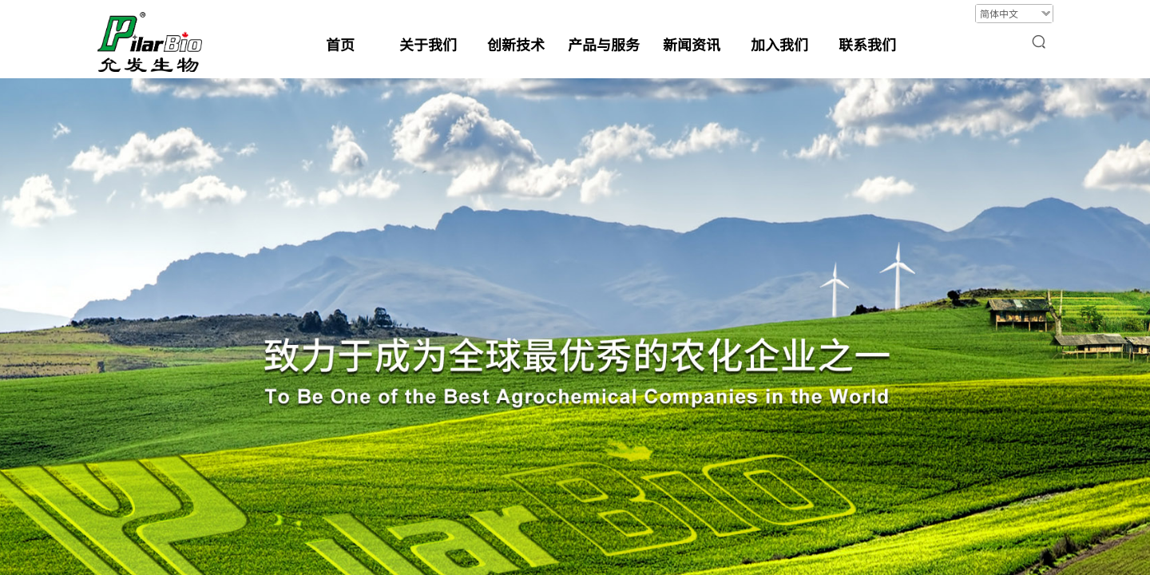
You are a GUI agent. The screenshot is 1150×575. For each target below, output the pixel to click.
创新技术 (516, 44)
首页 (340, 44)
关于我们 (428, 44)
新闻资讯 (691, 44)
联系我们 (867, 44)
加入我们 (779, 44)
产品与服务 (604, 44)
